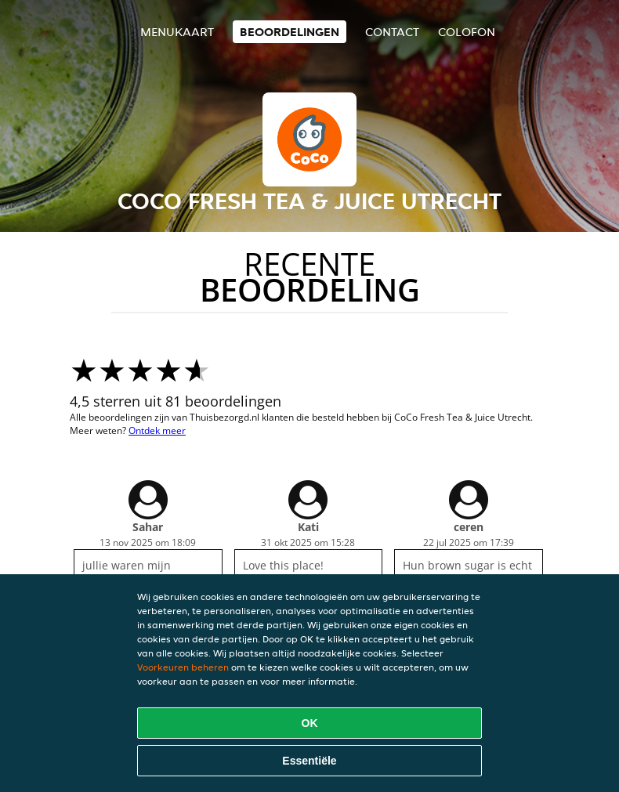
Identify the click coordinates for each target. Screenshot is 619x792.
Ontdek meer (157, 430)
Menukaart (177, 32)
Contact (392, 32)
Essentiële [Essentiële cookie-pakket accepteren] (309, 760)
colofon (466, 32)
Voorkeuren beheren (183, 667)
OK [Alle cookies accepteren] (310, 723)
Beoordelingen (289, 32)
